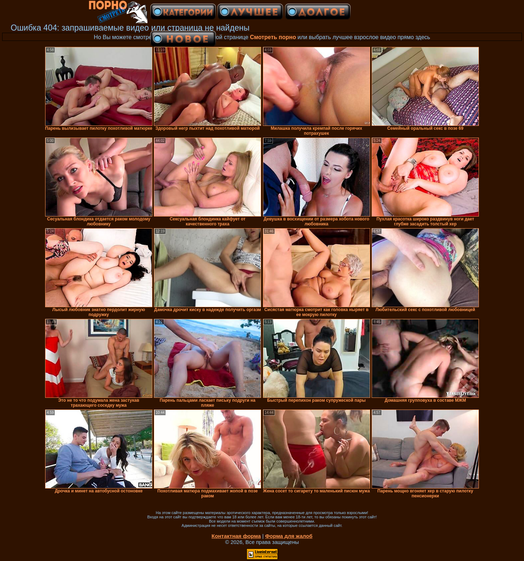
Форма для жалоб (288, 536)
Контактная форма (236, 536)
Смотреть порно (273, 37)
